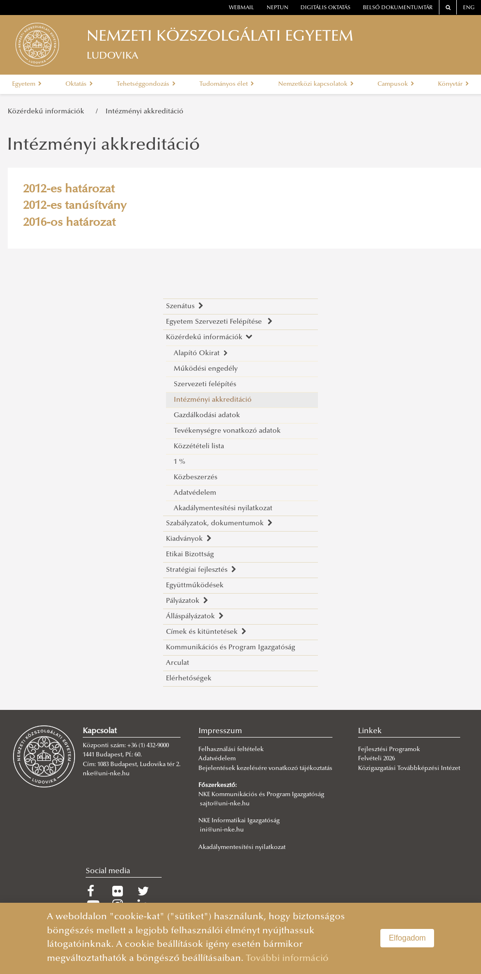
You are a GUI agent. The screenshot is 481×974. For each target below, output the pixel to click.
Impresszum (220, 731)
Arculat (177, 663)
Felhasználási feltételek (231, 750)
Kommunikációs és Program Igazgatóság (230, 647)
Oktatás (79, 84)
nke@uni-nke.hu (106, 774)
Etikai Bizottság (190, 554)
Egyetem (27, 84)
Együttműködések (195, 585)
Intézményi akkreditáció (144, 111)
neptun (277, 8)
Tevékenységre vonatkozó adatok (227, 431)
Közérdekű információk (48, 111)
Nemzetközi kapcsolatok (316, 84)
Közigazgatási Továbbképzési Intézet (409, 768)
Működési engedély (206, 369)
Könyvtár (453, 84)
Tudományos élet (226, 84)
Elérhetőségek (188, 678)
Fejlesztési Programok (389, 750)
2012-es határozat (69, 189)
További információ (287, 958)
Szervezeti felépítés (205, 384)
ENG (469, 8)
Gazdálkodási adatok (207, 415)
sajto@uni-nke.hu (225, 804)
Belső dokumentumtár (398, 8)
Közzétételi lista (199, 446)
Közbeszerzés (195, 477)
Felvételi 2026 (376, 759)
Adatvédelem (195, 493)
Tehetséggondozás (146, 84)
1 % (179, 462)
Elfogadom (407, 938)
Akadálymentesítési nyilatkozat (223, 508)
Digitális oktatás (325, 8)
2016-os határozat (69, 223)
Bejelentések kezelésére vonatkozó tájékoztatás (265, 768)
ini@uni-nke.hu (222, 830)
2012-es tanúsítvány (74, 206)
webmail (241, 8)
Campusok (395, 84)
